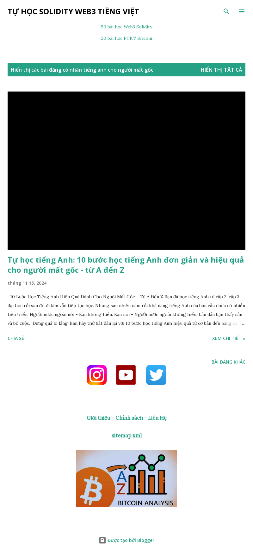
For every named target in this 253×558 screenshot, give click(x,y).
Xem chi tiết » (228, 338)
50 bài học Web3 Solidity (126, 27)
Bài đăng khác (228, 362)
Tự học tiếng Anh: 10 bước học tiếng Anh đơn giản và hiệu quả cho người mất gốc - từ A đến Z (126, 264)
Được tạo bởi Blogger (126, 540)
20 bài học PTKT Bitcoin (126, 38)
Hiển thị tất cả (221, 69)
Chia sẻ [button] (16, 338)
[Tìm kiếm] (226, 11)
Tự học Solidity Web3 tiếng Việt (73, 11)
